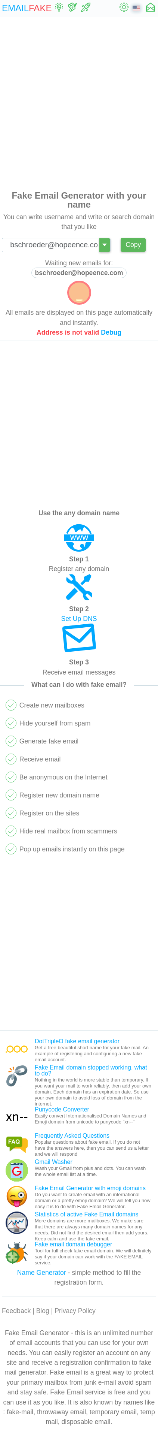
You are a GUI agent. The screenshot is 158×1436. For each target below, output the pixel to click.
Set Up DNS (79, 618)
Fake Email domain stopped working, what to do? (91, 1070)
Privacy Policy (75, 1311)
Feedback (16, 1311)
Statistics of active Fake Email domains (86, 1214)
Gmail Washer (53, 1162)
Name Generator (41, 1272)
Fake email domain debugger (73, 1244)
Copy (133, 244)
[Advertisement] (79, 102)
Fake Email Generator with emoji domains (90, 1188)
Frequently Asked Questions (72, 1135)
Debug (111, 332)
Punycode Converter (62, 1109)
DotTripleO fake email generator (77, 1041)
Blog (42, 1311)
